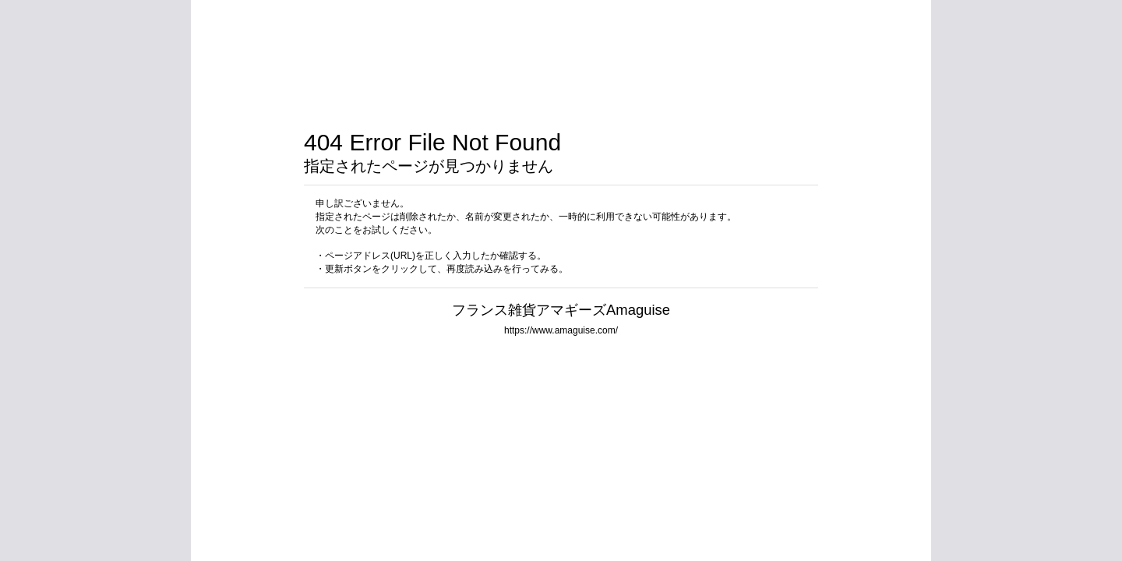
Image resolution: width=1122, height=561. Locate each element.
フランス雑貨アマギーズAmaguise (561, 310)
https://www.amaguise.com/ (561, 330)
